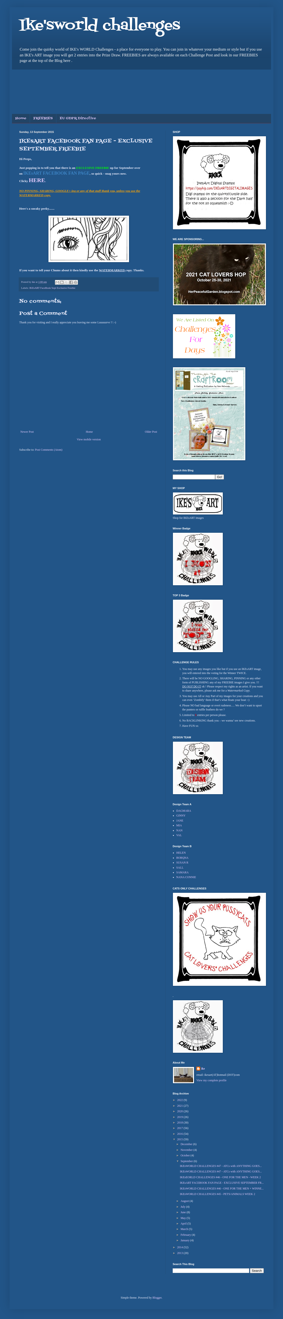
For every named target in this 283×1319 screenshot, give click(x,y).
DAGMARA (183, 810)
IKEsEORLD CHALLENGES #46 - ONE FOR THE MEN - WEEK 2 (220, 1177)
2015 (180, 1139)
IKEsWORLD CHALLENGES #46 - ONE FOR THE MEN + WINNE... (222, 1188)
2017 (180, 1128)
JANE (179, 820)
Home (20, 118)
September (187, 1161)
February (186, 1234)
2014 (180, 1247)
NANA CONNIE (186, 877)
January (185, 1240)
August (185, 1201)
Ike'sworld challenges (99, 26)
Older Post (151, 431)
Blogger (157, 1297)
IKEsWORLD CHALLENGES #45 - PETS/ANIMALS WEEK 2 (217, 1194)
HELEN (181, 852)
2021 (180, 1105)
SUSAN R (182, 862)
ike (203, 1068)
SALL (179, 867)
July (183, 1206)
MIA (179, 825)
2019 (180, 1117)
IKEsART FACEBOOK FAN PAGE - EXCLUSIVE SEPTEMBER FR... (222, 1182)
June (184, 1212)
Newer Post (27, 431)
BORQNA (182, 857)
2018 (180, 1122)
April (184, 1223)
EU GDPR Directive (78, 118)
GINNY (181, 815)
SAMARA (182, 872)
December (187, 1144)
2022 (180, 1100)
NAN (179, 830)
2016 (180, 1134)
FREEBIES (43, 118)
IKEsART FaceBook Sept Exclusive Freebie (52, 287)
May (184, 1218)
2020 (180, 1111)
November (187, 1150)
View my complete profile (211, 1080)
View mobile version (89, 439)
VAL (179, 835)
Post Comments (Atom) (48, 449)
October (186, 1155)
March (185, 1229)
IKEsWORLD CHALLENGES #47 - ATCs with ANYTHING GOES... (221, 1166)
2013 (180, 1253)
